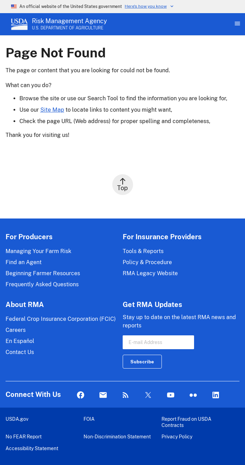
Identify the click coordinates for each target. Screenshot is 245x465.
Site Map (52, 109)
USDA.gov (17, 419)
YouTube (170, 395)
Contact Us (20, 352)
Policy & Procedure (147, 262)
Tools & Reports (143, 251)
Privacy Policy (176, 436)
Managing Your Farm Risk (38, 251)
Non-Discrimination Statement (117, 436)
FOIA (89, 419)
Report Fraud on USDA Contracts (186, 422)
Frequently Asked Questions (42, 284)
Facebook (80, 395)
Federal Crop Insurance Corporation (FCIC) (61, 319)
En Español (20, 341)
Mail (103, 395)
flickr (193, 395)
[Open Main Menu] (236, 24)
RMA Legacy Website (150, 273)
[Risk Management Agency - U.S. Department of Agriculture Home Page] (69, 24)
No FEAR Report (24, 436)
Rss (125, 395)
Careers (16, 330)
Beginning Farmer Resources (43, 273)
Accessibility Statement (32, 448)
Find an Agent (24, 262)
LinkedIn (215, 395)
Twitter (148, 395)
